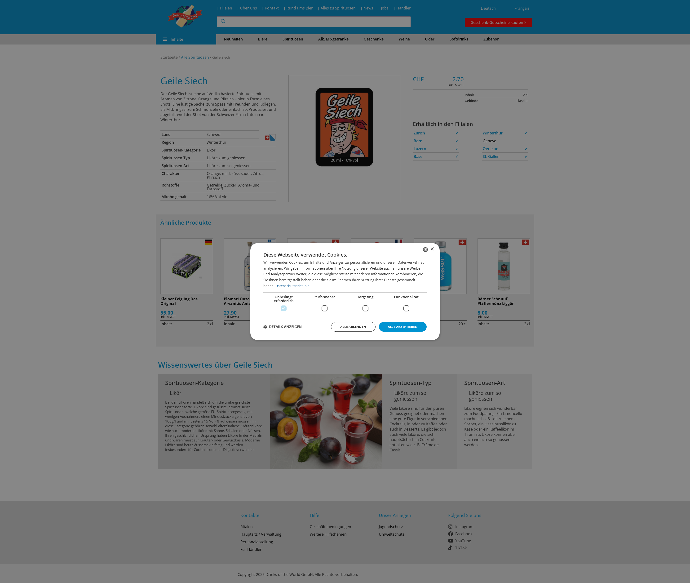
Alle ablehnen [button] (349, 326)
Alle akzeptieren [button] (401, 326)
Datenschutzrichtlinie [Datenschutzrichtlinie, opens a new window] (292, 285)
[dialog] (345, 291)
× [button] (432, 249)
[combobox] (425, 249)
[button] (282, 326)
